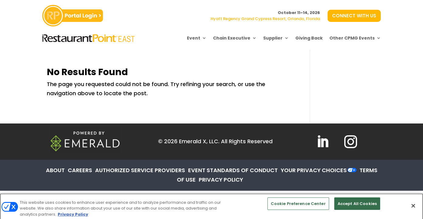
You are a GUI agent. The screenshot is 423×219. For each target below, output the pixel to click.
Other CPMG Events (352, 38)
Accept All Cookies (357, 207)
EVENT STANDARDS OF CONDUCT (233, 170)
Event (193, 38)
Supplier (273, 38)
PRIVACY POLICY (221, 179)
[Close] (413, 209)
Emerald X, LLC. (199, 141)
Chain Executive (231, 38)
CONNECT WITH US (354, 15)
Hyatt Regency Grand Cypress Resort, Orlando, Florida (265, 19)
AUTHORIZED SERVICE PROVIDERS (140, 170)
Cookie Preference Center (298, 207)
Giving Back (309, 38)
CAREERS (80, 170)
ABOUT (55, 170)
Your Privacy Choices (314, 170)
